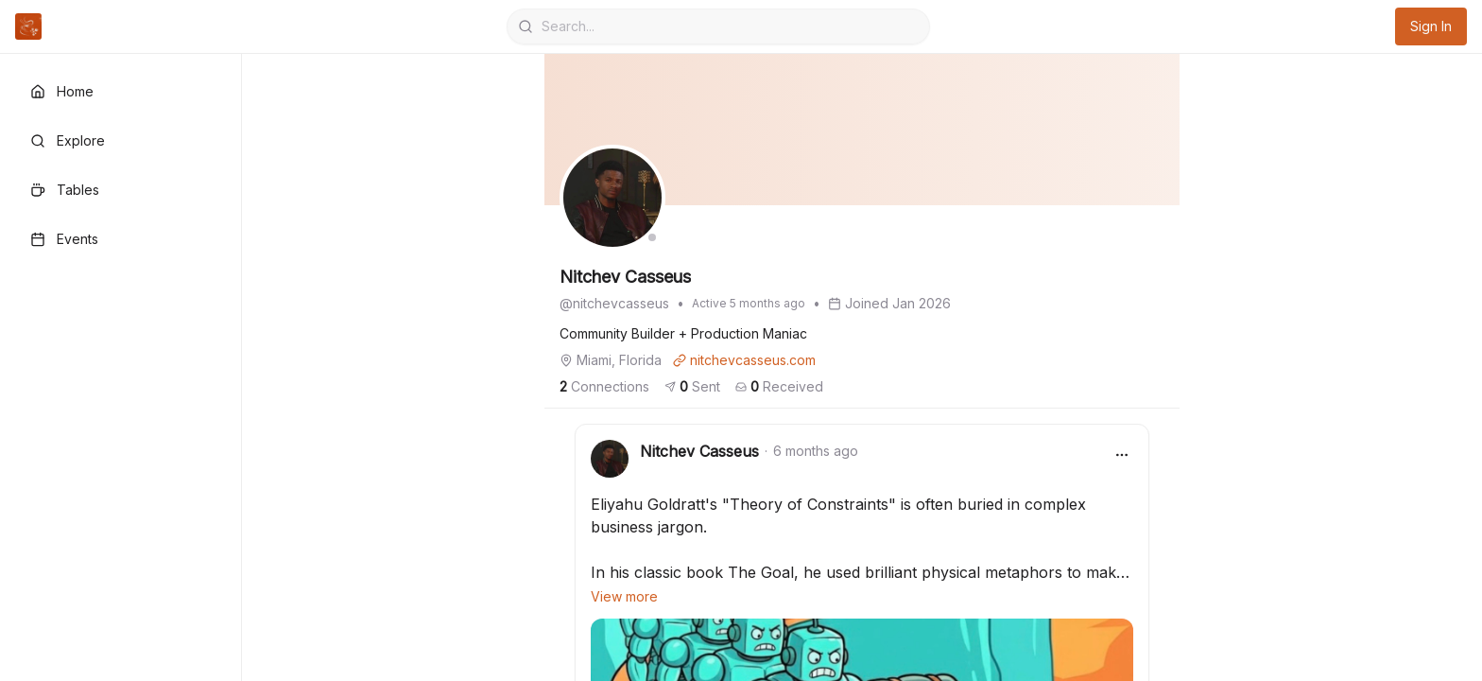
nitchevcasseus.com (744, 360)
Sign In (1431, 26)
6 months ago (815, 451)
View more (624, 596)
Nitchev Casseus (699, 451)
